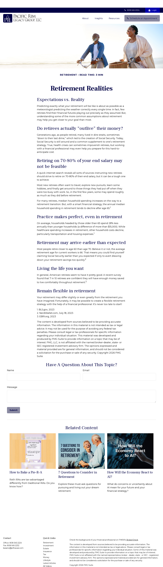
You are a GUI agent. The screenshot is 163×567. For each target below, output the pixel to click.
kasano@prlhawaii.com (13, 540)
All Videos (47, 558)
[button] (85, 10)
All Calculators (49, 561)
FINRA (93, 565)
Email (86, 362)
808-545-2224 (131, 2)
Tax (44, 547)
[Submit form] (13, 402)
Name (10, 362)
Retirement (48, 535)
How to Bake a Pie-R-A (26, 464)
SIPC (99, 565)
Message (12, 379)
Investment (48, 538)
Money (46, 550)
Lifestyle (47, 552)
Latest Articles (49, 555)
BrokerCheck (132, 532)
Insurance (47, 544)
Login (152, 2)
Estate (46, 541)
